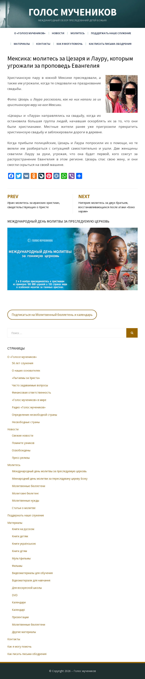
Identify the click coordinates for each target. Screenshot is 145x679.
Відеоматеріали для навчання (31, 580)
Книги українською (24, 543)
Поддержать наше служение (111, 33)
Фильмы (17, 566)
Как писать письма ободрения (110, 43)
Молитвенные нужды (25, 500)
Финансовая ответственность (31, 392)
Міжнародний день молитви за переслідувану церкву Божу (49, 478)
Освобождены (21, 450)
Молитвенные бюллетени (28, 486)
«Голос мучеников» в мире (29, 400)
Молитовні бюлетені (25, 493)
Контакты (43, 43)
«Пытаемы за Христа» (26, 378)
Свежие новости (22, 435)
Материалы (22, 43)
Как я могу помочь (70, 43)
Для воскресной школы (27, 588)
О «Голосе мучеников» (30, 33)
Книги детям (20, 536)
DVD (15, 595)
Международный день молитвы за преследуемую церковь (49, 471)
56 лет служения (22, 363)
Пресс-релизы (21, 457)
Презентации (20, 617)
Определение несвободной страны (34, 414)
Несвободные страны (26, 422)
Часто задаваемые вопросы (30, 385)
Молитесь (78, 33)
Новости (58, 33)
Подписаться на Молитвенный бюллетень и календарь (52, 315)
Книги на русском (23, 529)
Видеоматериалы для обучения (32, 573)
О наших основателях (26, 370)
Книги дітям (19, 551)
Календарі (18, 610)
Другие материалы (24, 632)
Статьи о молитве (23, 508)
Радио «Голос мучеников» (29, 407)
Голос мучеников (73, 12)
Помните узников (23, 443)
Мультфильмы (21, 558)
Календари (19, 602)
